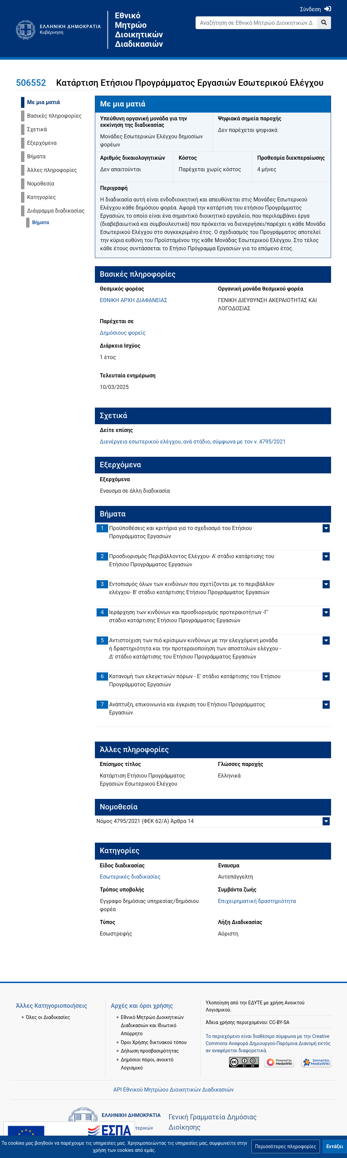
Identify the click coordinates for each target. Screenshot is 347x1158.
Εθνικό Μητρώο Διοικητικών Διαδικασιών (139, 30)
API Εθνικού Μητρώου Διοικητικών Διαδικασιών (173, 1089)
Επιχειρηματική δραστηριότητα (257, 901)
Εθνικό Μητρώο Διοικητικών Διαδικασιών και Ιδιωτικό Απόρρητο (152, 1025)
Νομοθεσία (40, 183)
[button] (285, 1146)
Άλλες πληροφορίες (52, 170)
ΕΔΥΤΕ (255, 1002)
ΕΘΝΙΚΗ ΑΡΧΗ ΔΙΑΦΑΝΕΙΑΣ (133, 300)
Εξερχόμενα (42, 143)
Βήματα (36, 156)
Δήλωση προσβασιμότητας (150, 1051)
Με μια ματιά (43, 102)
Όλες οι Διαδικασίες (48, 1017)
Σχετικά (37, 129)
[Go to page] (324, 22)
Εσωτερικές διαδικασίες (130, 877)
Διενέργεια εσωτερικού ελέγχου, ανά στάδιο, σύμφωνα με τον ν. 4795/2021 (193, 441)
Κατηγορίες (41, 197)
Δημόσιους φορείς (123, 333)
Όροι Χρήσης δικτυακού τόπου (154, 1042)
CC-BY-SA (279, 1022)
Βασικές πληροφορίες (54, 116)
